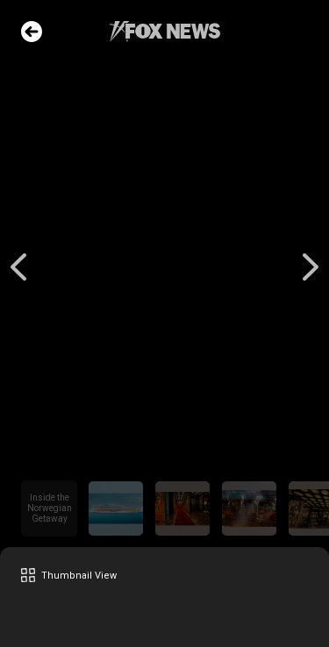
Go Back (31, 31)
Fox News (165, 31)
